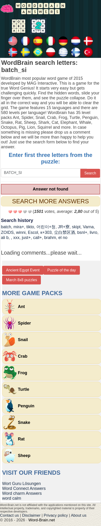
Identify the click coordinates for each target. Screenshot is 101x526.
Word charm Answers (22, 493)
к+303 (46, 232)
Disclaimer (31, 515)
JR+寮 (64, 227)
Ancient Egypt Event (22, 270)
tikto (30, 227)
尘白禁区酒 (64, 232)
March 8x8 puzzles (21, 280)
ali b (5, 237)
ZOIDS (7, 232)
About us (78, 515)
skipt (76, 227)
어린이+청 (46, 227)
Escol (33, 232)
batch (6, 227)
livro (93, 232)
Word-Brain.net (41, 520)
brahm (50, 237)
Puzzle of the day (61, 270)
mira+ (18, 227)
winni (21, 232)
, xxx (15, 237)
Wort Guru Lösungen (21, 483)
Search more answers (50, 201)
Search (90, 173)
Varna (88, 227)
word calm (11, 498)
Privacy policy (56, 515)
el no (62, 237)
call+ (37, 237)
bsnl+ (82, 232)
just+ (26, 237)
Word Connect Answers (24, 488)
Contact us (9, 515)
